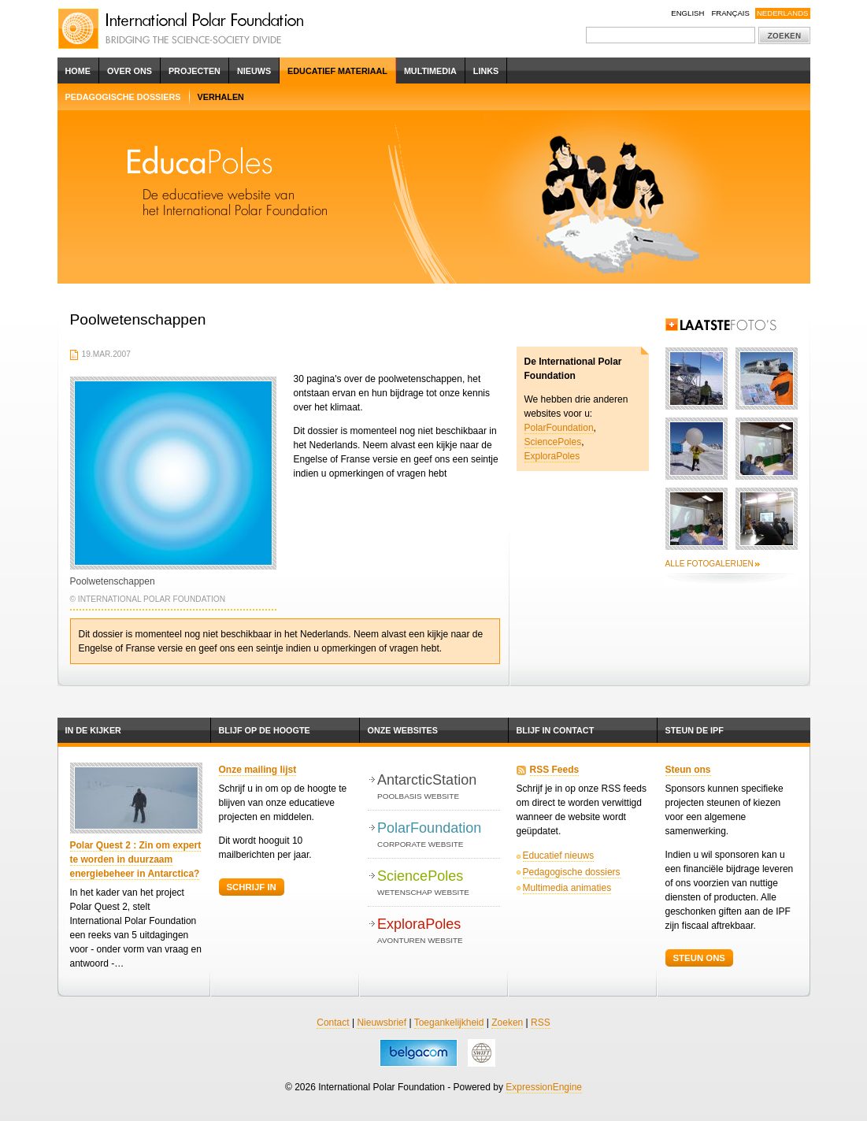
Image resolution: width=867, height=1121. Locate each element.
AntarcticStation (438, 787)
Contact (333, 1022)
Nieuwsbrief (381, 1022)
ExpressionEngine (544, 1087)
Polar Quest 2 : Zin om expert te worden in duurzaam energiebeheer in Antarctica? (136, 859)
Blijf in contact (556, 730)
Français (730, 13)
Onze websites (403, 730)
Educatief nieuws (559, 855)
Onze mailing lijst (258, 769)
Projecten (194, 71)
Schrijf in (251, 887)
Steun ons (688, 769)
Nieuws (254, 71)
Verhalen (221, 97)
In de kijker (93, 730)
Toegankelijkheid (449, 1022)
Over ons (129, 71)
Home (78, 71)
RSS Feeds (555, 769)
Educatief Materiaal (337, 71)
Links (485, 71)
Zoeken (507, 1022)
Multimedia (430, 71)
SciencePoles (553, 441)
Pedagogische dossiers (123, 97)
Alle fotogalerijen (709, 563)
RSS (540, 1022)
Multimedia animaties (567, 887)
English (687, 13)
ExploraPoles (552, 456)
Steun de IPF (694, 730)
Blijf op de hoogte (264, 730)
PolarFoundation (559, 427)
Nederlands (783, 13)
